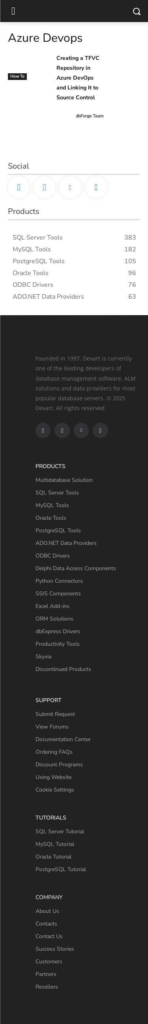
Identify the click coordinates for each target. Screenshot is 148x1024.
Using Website (53, 777)
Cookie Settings (55, 790)
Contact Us (49, 936)
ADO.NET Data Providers (66, 543)
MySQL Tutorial (55, 844)
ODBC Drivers (53, 555)
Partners (46, 974)
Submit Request (55, 714)
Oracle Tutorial (53, 856)
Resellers (47, 987)
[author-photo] (65, 116)
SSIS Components (58, 593)
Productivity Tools (58, 644)
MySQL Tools (52, 505)
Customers (49, 961)
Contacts (46, 923)
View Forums (52, 726)
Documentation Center (63, 739)
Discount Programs (59, 764)
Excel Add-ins (52, 606)
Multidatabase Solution (64, 480)
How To (17, 76)
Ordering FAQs (54, 752)
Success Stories (55, 949)
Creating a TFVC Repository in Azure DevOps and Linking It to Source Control (77, 77)
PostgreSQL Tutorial (61, 869)
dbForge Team (89, 116)
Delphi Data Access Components (76, 568)
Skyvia (43, 656)
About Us (47, 911)
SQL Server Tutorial (60, 831)
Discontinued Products (63, 669)
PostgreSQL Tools (58, 530)
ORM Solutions (54, 619)
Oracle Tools (51, 518)
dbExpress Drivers (58, 631)
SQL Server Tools (57, 492)
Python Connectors (59, 581)
